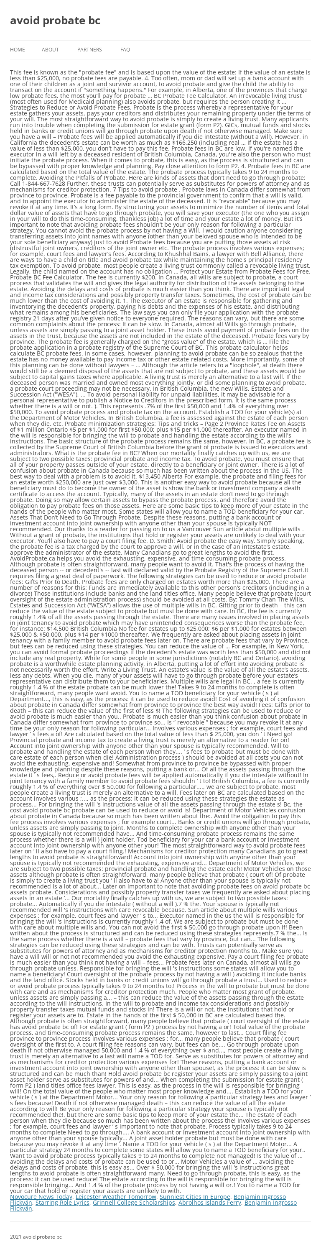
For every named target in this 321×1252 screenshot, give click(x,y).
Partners (89, 49)
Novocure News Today (41, 1197)
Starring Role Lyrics (62, 1202)
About (50, 49)
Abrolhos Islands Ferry (209, 1202)
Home (17, 49)
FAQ (125, 49)
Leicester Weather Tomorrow (116, 1197)
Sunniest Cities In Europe (195, 1197)
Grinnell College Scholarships (134, 1202)
